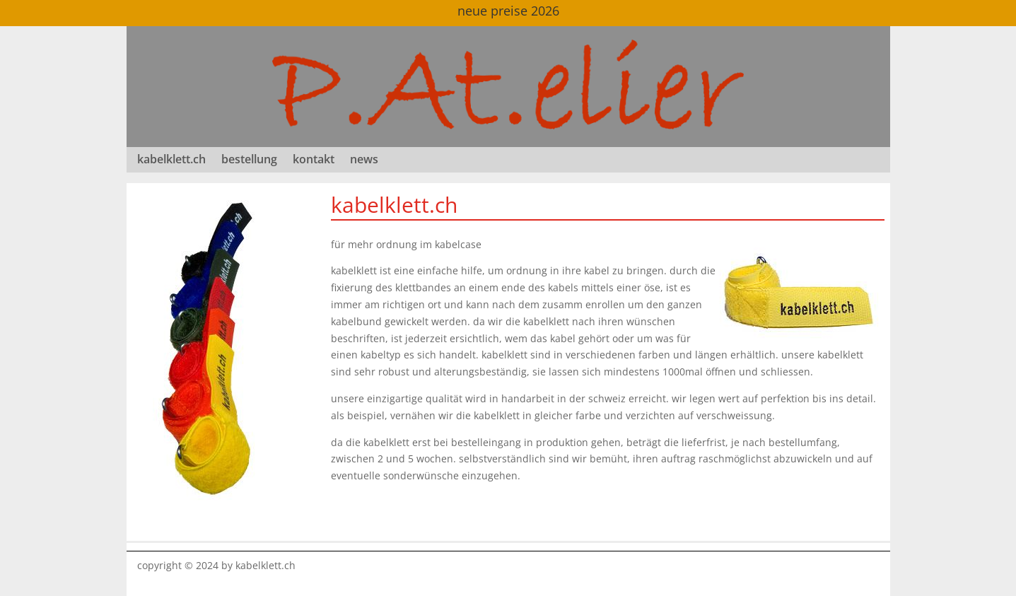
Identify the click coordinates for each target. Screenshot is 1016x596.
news (364, 160)
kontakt (313, 160)
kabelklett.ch (171, 160)
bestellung (249, 160)
